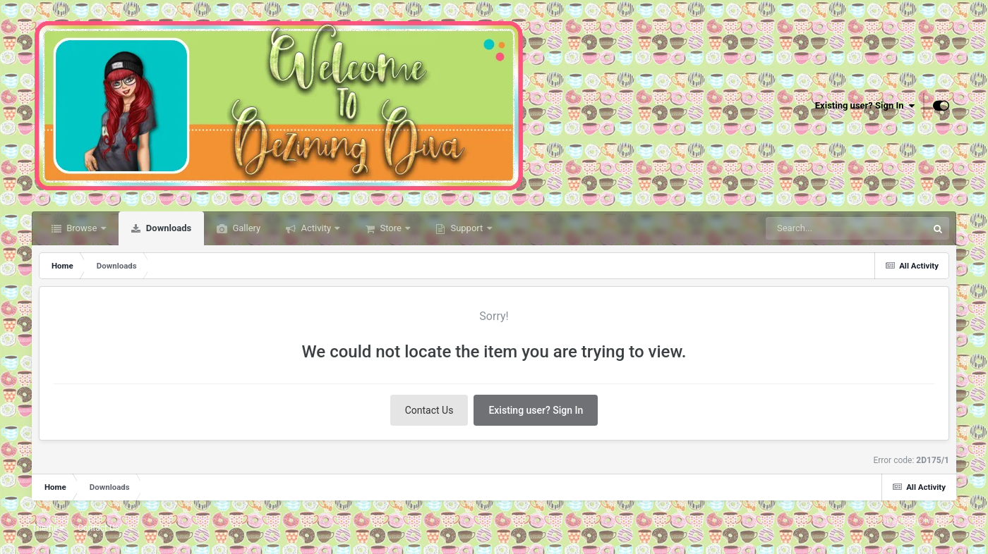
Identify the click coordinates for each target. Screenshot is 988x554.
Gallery (245, 228)
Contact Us (429, 410)
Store (391, 228)
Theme (48, 528)
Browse (82, 228)
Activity (316, 228)
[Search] (823, 228)
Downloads (168, 228)
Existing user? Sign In (865, 105)
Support (466, 228)
